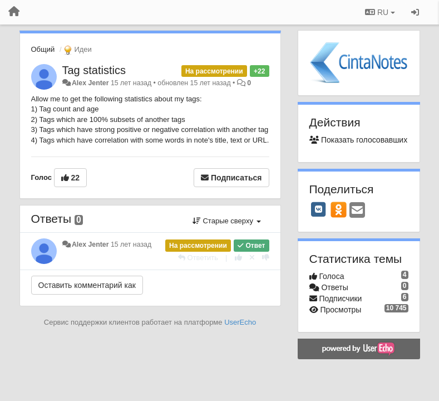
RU (380, 12)
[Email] (357, 211)
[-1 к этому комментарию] (265, 257)
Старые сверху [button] (227, 221)
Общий (43, 49)
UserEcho (240, 322)
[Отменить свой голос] (252, 257)
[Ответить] (198, 257)
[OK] (339, 209)
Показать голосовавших (358, 139)
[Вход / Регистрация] (415, 12)
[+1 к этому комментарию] (238, 257)
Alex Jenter (90, 83)
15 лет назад (131, 244)
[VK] (318, 209)
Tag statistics (94, 70)
